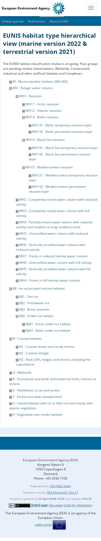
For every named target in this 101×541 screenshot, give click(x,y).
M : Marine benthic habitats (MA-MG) (40, 81)
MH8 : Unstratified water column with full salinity (55, 262)
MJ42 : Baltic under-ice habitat (48, 330)
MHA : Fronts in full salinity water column (49, 280)
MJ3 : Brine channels (34, 309)
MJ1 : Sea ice (28, 296)
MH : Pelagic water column (33, 88)
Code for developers (78, 505)
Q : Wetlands (22, 372)
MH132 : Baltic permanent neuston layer (62, 131)
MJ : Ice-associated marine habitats (39, 288)
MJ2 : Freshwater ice (34, 303)
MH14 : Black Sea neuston (45, 139)
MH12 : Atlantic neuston (43, 110)
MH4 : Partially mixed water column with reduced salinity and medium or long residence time (54, 224)
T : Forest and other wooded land (37, 396)
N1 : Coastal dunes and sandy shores (46, 346)
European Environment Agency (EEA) (50, 460)
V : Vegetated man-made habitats (37, 414)
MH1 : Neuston (30, 96)
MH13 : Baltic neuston (42, 117)
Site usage (56, 505)
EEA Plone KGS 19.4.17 (62, 492)
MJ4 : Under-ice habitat (36, 316)
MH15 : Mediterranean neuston (49, 167)
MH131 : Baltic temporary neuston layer (62, 125)
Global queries (13, 21)
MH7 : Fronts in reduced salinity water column (53, 256)
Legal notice (43, 524)
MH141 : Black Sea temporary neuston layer (65, 147)
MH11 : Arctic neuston (42, 104)
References (36, 21)
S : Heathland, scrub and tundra (36, 390)
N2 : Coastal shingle (34, 353)
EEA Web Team (60, 486)
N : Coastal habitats (27, 338)
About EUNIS (59, 21)
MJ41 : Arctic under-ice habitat (48, 324)
